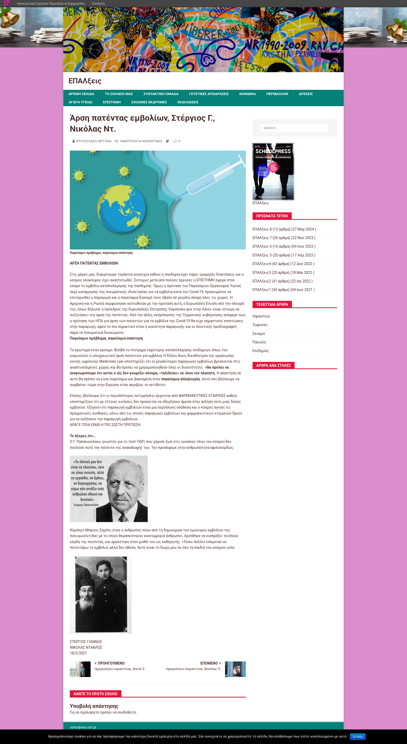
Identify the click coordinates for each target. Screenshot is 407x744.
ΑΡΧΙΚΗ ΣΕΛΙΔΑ (82, 94)
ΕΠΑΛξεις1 (262, 290)
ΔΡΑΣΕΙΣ (311, 94)
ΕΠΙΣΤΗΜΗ (113, 102)
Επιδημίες (261, 351)
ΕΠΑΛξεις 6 (262, 247)
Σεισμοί (259, 334)
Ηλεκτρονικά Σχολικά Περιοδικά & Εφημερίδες (51, 3)
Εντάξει (358, 737)
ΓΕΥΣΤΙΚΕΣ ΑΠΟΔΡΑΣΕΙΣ (212, 94)
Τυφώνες (260, 325)
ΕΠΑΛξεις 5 (262, 255)
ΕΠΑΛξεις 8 (262, 229)
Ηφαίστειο (261, 316)
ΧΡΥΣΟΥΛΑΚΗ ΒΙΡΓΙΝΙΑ (94, 141)
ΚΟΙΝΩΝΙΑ (251, 94)
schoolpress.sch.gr (83, 728)
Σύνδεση (98, 3)
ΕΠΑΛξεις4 (262, 264)
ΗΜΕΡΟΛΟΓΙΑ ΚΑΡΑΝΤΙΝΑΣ (141, 141)
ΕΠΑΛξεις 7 (262, 238)
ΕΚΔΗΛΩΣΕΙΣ (190, 102)
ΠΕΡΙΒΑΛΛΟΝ (282, 94)
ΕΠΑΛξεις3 (262, 273)
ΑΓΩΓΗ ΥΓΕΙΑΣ (81, 102)
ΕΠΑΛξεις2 (262, 281)
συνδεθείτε (126, 713)
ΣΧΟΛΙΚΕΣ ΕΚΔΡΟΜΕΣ (151, 102)
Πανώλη (259, 342)
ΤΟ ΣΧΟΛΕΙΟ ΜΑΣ (120, 94)
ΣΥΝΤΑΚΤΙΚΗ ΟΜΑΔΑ (163, 94)
